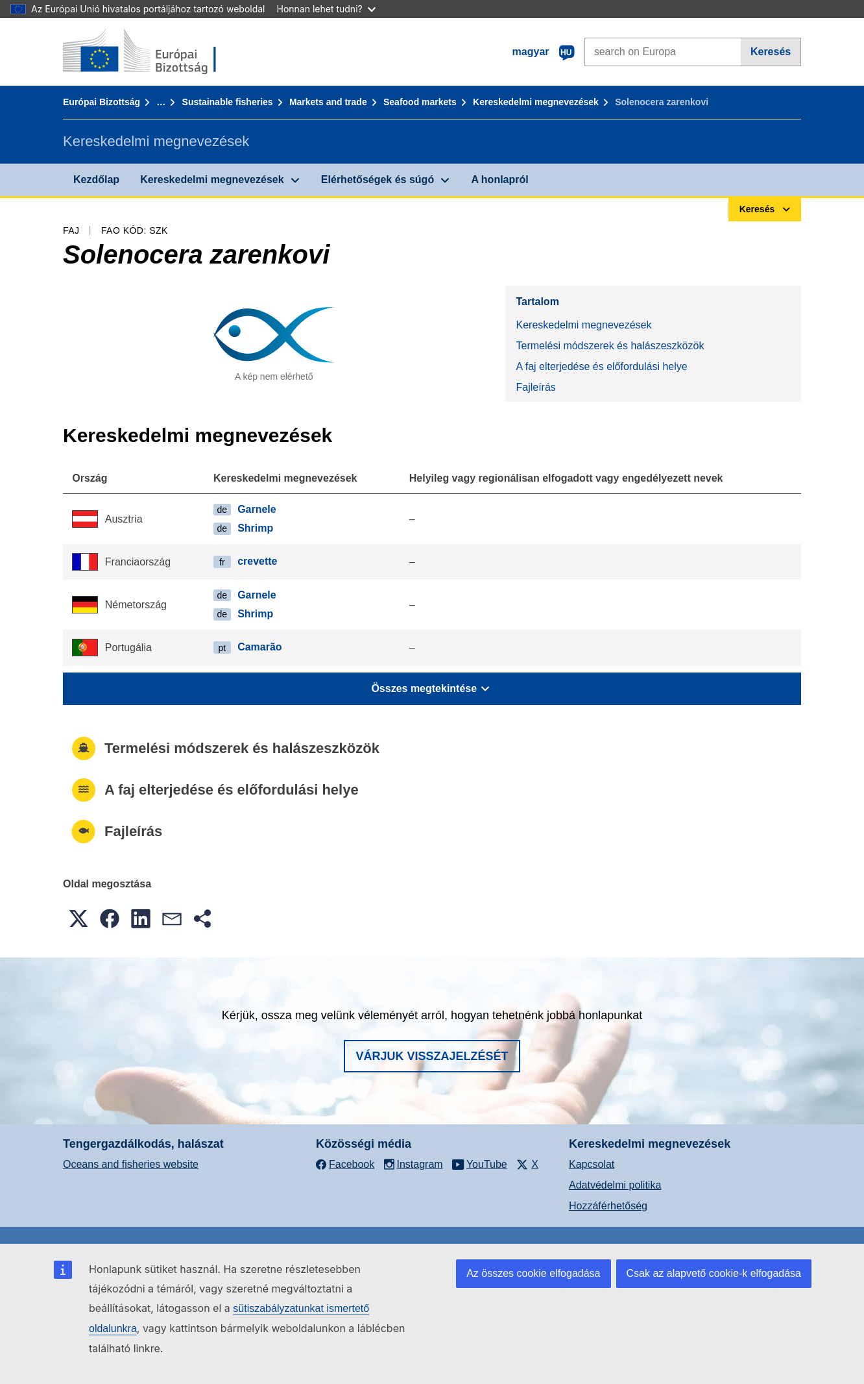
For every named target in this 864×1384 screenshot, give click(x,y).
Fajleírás (535, 387)
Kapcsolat (591, 1164)
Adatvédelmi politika (615, 1185)
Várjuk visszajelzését (431, 1056)
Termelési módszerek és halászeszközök (610, 345)
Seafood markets (420, 102)
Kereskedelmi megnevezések (536, 102)
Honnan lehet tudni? (326, 8)
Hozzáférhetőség (608, 1205)
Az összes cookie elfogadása (533, 1273)
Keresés (770, 51)
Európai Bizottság (101, 102)
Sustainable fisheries (227, 102)
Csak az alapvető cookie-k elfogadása (714, 1273)
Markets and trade (328, 102)
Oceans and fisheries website (130, 1164)
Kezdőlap (96, 179)
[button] (78, 919)
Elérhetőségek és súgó (377, 179)
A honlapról (499, 179)
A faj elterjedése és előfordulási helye (601, 366)
